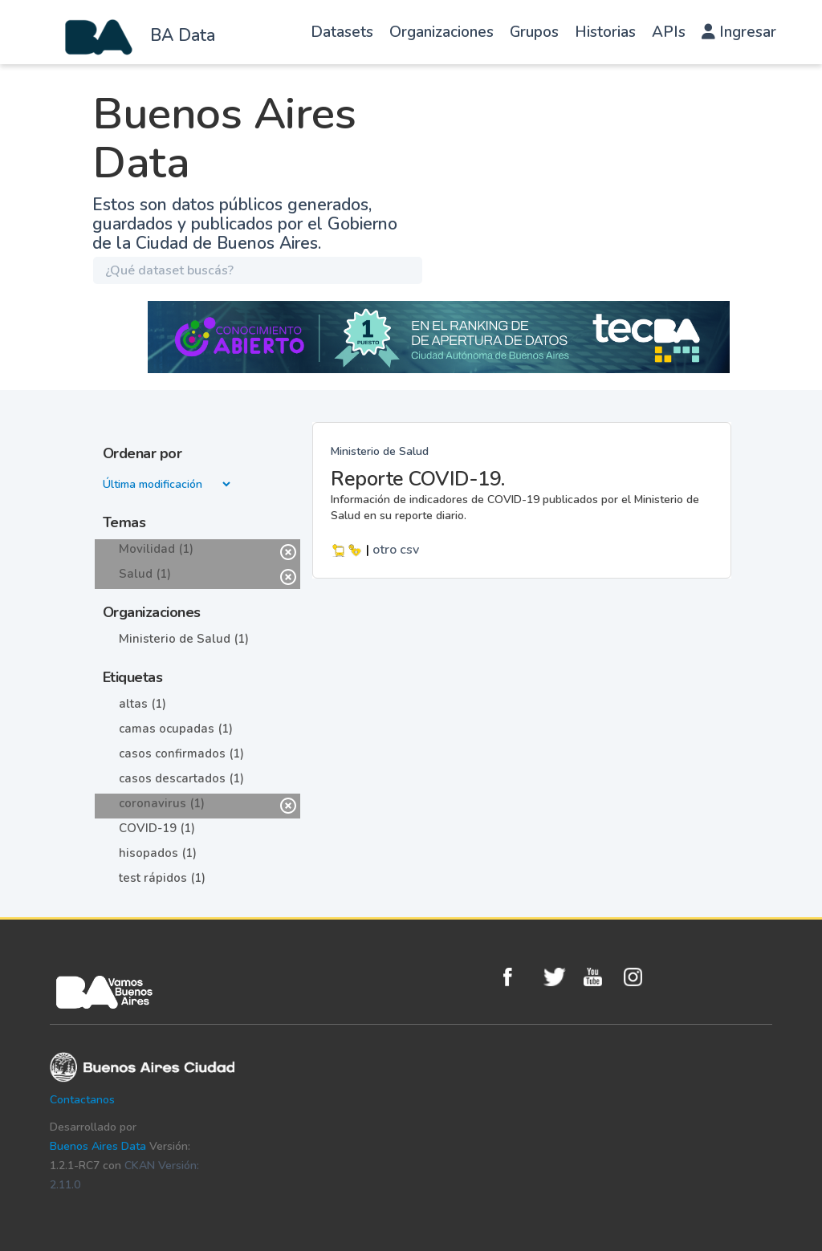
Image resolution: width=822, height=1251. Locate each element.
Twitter (559, 977)
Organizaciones (441, 32)
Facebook (519, 977)
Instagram (640, 977)
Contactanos (82, 1099)
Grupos (534, 32)
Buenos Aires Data (98, 1146)
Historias (605, 32)
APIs (669, 32)
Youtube (600, 977)
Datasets (342, 32)
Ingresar (739, 32)
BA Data (182, 35)
